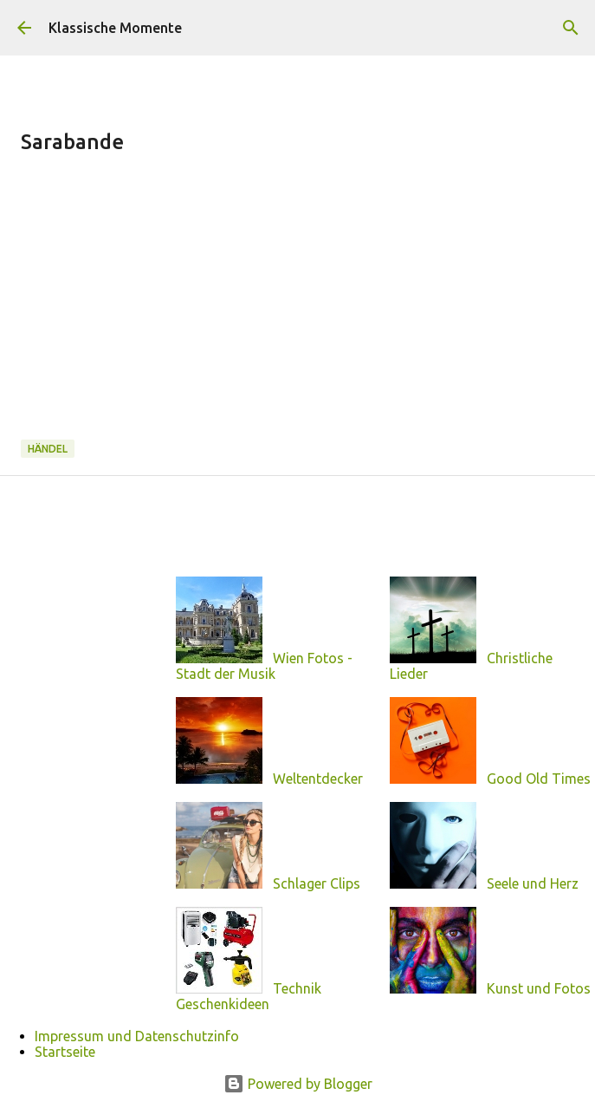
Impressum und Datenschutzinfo (137, 1036)
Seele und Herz (533, 883)
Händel (48, 448)
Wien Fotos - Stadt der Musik (264, 665)
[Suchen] (570, 28)
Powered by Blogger (297, 1084)
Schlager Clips (316, 883)
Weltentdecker (318, 778)
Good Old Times (539, 778)
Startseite (65, 1051)
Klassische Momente (115, 28)
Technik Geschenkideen (248, 996)
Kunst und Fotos (539, 988)
